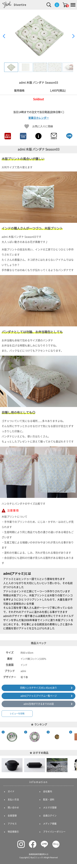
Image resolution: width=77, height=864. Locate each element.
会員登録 (12, 815)
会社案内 (47, 791)
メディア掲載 (50, 823)
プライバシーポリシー (54, 832)
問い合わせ (13, 807)
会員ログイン (50, 815)
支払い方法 (13, 799)
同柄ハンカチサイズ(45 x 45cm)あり (38, 688)
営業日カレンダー (38, 118)
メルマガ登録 (50, 807)
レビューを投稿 (17, 713)
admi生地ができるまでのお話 (38, 704)
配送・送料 (48, 799)
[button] (73, 36)
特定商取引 (13, 832)
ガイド (11, 791)
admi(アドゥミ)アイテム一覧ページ (38, 696)
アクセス (12, 823)
